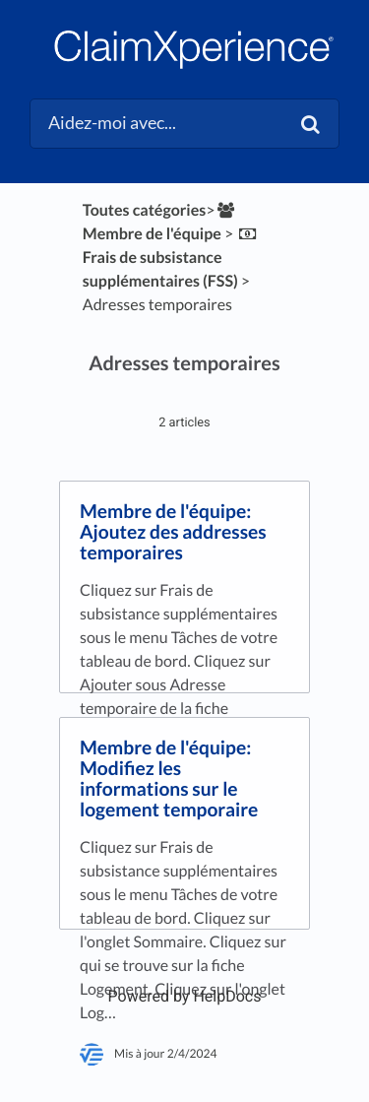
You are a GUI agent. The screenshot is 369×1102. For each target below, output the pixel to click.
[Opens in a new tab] (185, 996)
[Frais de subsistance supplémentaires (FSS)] (172, 258)
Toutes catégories (144, 210)
